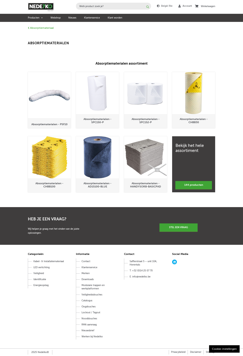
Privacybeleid (178, 352)
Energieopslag (41, 285)
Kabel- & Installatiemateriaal (48, 261)
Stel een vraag (178, 227)
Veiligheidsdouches (92, 294)
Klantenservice (92, 17)
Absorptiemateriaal (41, 27)
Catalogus (87, 300)
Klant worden (115, 17)
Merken (86, 273)
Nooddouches (89, 318)
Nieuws (72, 17)
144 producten (193, 184)
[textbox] (113, 6)
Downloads (88, 279)
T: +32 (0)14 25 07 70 (141, 270)
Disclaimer (195, 352)
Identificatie (39, 279)
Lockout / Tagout (91, 312)
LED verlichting (41, 267)
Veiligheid (38, 273)
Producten (33, 17)
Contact (86, 261)
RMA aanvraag (89, 324)
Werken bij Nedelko (92, 336)
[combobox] (113, 6)
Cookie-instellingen (224, 348)
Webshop (55, 17)
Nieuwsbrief (88, 330)
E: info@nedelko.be (140, 276)
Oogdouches (89, 306)
